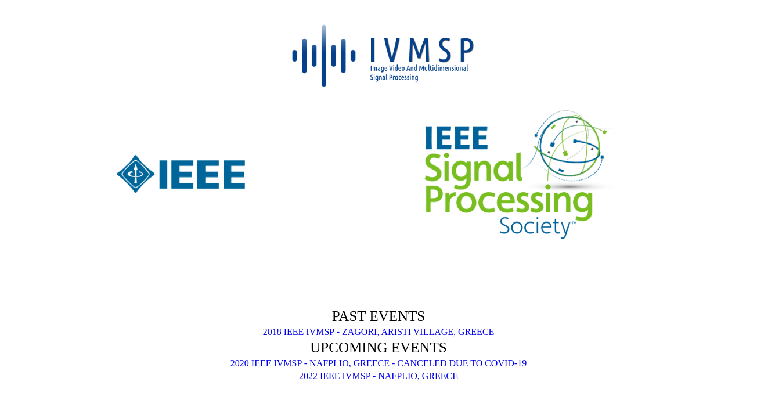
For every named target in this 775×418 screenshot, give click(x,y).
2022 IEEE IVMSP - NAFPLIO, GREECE (378, 376)
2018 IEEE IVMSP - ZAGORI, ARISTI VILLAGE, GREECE (379, 332)
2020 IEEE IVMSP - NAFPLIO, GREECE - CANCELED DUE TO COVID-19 (378, 363)
